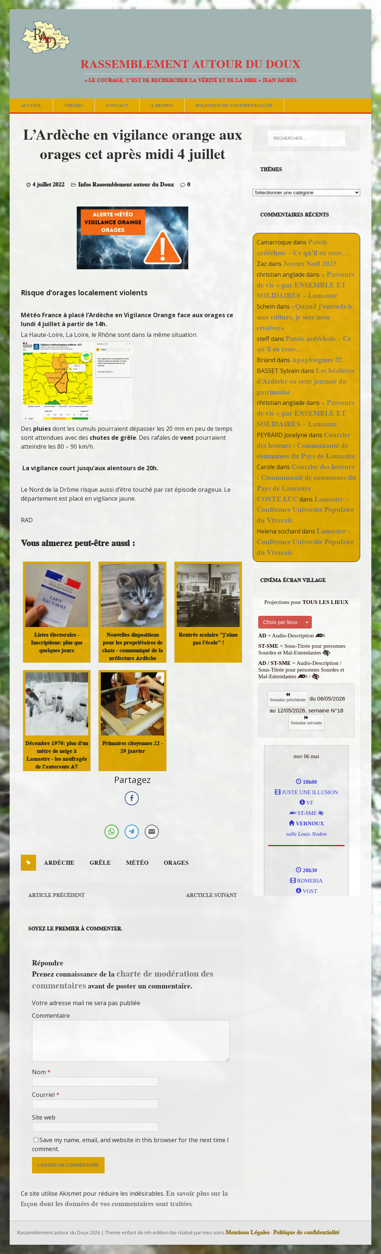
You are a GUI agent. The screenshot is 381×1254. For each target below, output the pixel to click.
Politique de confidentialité (234, 105)
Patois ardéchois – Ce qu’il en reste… (303, 247)
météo (137, 863)
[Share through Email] (152, 832)
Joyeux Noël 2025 (310, 264)
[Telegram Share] (132, 832)
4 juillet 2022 (48, 185)
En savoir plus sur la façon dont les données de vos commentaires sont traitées (124, 1198)
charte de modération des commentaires (122, 979)
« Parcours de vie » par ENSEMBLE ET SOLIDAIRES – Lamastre (305, 285)
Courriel (44, 1095)
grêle (100, 863)
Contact (117, 105)
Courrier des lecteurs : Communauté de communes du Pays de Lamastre (306, 445)
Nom (39, 1072)
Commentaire (51, 1015)
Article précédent (56, 895)
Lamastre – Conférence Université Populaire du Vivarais (305, 510)
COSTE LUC (277, 499)
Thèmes (73, 105)
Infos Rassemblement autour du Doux (126, 185)
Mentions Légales (247, 1232)
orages (176, 863)
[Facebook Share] (132, 798)
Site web (43, 1117)
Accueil (31, 105)
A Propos (162, 105)
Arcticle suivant (211, 895)
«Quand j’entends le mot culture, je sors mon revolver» (305, 317)
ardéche (59, 863)
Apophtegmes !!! (317, 360)
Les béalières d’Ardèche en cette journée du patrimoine (305, 381)
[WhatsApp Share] (112, 832)
